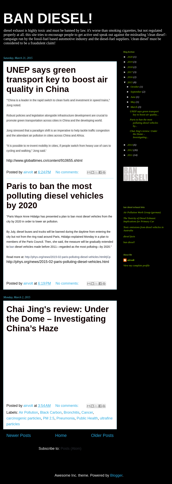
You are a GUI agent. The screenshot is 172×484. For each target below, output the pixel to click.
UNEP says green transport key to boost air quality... (144, 113)
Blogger (116, 475)
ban (12, 246)
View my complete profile (136, 265)
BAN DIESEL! (48, 18)
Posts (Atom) (71, 449)
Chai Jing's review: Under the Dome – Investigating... (143, 134)
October (135, 86)
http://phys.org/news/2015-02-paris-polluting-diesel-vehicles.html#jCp (68, 257)
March (134, 106)
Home (61, 435)
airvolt (130, 260)
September (136, 91)
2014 (130, 144)
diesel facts (129, 236)
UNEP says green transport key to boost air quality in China (57, 79)
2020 (130, 56)
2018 (130, 67)
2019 (130, 61)
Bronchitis (71, 412)
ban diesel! (129, 242)
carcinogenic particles (23, 418)
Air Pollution (28, 412)
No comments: (68, 172)
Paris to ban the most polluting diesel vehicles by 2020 (54, 195)
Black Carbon (51, 412)
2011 (130, 155)
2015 (130, 82)
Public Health (87, 418)
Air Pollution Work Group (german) (142, 212)
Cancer (87, 412)
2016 (130, 77)
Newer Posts (18, 435)
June (133, 96)
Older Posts (102, 435)
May (133, 101)
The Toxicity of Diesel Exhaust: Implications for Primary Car (139, 220)
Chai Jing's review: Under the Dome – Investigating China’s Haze (57, 318)
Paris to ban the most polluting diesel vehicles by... (144, 122)
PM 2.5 (48, 418)
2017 (130, 72)
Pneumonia (65, 418)
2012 (130, 150)
